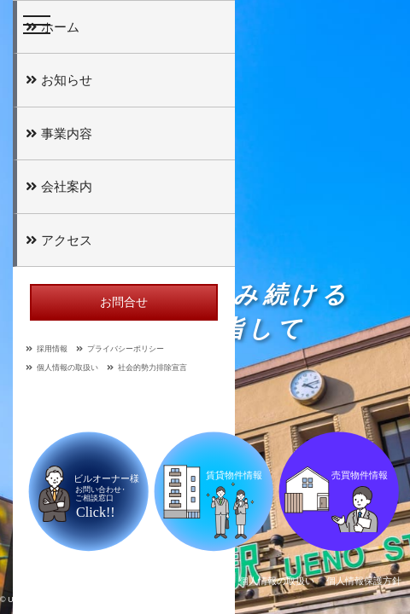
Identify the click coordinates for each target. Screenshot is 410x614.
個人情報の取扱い (62, 367)
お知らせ (59, 79)
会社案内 (59, 186)
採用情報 (46, 349)
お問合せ (124, 302)
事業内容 (59, 133)
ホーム (52, 27)
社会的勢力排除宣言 (147, 367)
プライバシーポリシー (120, 349)
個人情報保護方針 (363, 581)
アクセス (59, 240)
